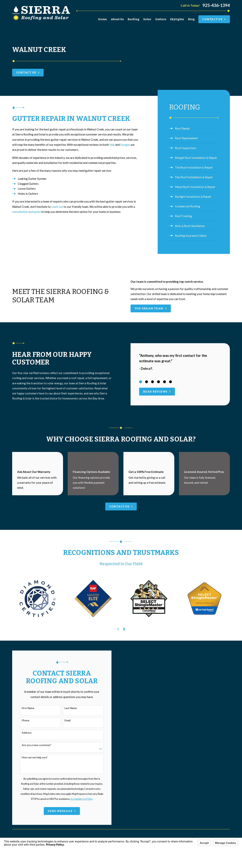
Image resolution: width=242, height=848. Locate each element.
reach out (57, 206)
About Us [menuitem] (117, 19)
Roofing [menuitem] (133, 19)
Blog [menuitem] (191, 19)
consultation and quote (26, 211)
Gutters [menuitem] (160, 19)
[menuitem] (193, 128)
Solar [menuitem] (147, 19)
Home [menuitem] (102, 19)
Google (125, 144)
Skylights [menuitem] (177, 19)
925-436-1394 (216, 5)
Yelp (112, 144)
